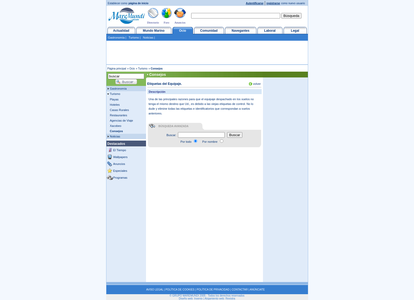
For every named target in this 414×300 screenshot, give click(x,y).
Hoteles (115, 104)
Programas (120, 177)
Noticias (148, 37)
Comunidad (209, 31)
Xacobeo (115, 125)
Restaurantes (118, 115)
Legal (295, 31)
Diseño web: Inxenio (191, 298)
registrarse (273, 3)
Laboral (269, 31)
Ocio (182, 31)
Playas (114, 99)
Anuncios (179, 22)
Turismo (134, 37)
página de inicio (139, 3)
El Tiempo (119, 150)
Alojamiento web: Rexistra (220, 298)
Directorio (153, 22)
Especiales (120, 170)
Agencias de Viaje (121, 120)
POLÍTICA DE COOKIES (179, 289)
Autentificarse (255, 3)
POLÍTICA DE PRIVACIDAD (213, 289)
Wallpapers (120, 157)
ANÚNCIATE (257, 289)
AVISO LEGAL (154, 289)
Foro (166, 22)
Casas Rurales (119, 110)
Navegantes (240, 31)
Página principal (116, 68)
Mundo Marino (153, 31)
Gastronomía (116, 37)
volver (256, 83)
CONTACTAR (240, 289)
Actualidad (121, 31)
